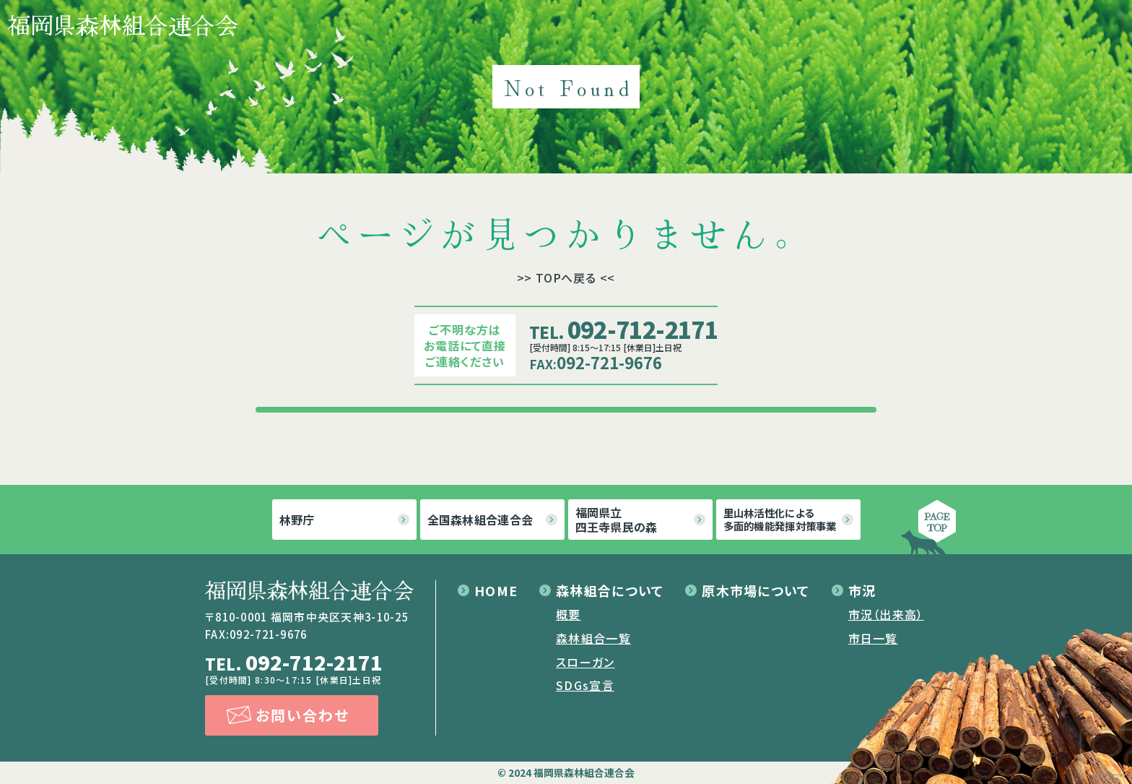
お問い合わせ (302, 715)
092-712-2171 (623, 328)
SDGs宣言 (585, 685)
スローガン (585, 662)
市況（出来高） (886, 614)
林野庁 (297, 519)
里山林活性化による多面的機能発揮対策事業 (780, 519)
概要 (568, 614)
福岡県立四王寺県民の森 (616, 519)
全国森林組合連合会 (480, 519)
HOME (496, 590)
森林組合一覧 (593, 638)
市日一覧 (873, 638)
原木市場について (755, 590)
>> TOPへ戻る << (566, 277)
